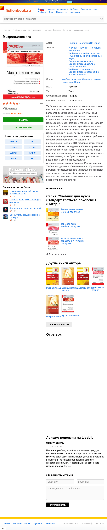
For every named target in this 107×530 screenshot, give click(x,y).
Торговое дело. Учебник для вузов (70, 225)
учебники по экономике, (81, 69)
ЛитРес (27, 523)
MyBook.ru (38, 523)
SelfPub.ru (50, 523)
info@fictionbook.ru (69, 523)
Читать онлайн (23, 128)
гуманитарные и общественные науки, (85, 57)
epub (13, 158)
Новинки (50, 9)
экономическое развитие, (82, 64)
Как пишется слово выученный (25, 208)
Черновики (75, 12)
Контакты (17, 523)
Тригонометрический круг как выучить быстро (24, 192)
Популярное (61, 12)
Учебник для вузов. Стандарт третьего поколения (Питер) (81, 80)
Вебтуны (74, 9)
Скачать (23, 120)
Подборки (42, 12)
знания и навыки (77, 74)
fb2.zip (13, 142)
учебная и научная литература (27, 30)
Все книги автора (59, 324)
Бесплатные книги (89, 9)
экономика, (75, 50)
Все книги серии (57, 254)
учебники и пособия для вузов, (85, 53)
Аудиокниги (62, 9)
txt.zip (13, 147)
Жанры (41, 9)
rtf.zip (32, 147)
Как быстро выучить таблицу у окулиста (25, 200)
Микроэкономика (55, 288)
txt (32, 142)
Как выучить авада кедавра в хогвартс (24, 216)
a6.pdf (32, 153)
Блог (51, 12)
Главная (6, 30)
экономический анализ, (81, 61)
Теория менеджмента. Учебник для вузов (72, 210)
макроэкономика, (78, 66)
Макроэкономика (85, 288)
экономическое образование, (84, 72)
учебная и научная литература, (85, 48)
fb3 (32, 158)
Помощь (6, 523)
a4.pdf (13, 153)
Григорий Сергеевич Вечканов (57, 30)
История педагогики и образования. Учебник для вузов (72, 241)
